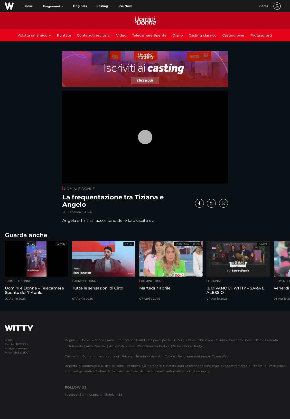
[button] (53, 6)
